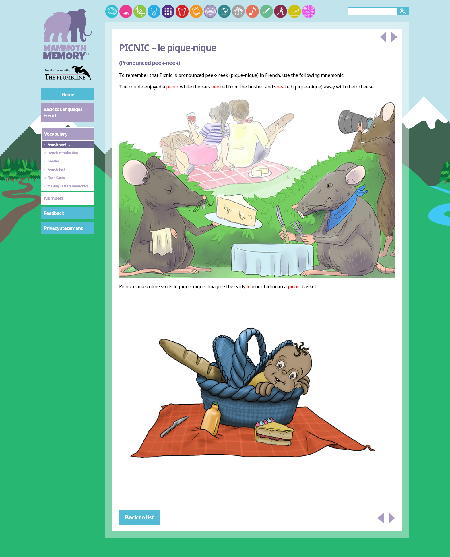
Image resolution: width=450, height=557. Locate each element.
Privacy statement (63, 228)
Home (68, 94)
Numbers (53, 198)
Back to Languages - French (64, 112)
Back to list (139, 517)
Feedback (54, 213)
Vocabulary (55, 134)
